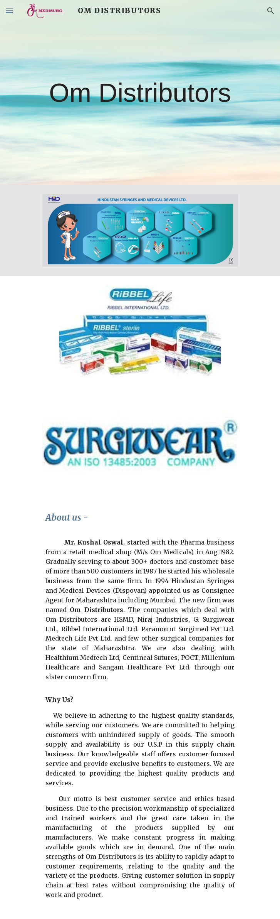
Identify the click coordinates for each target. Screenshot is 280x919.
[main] (140, 92)
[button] (9, 10)
